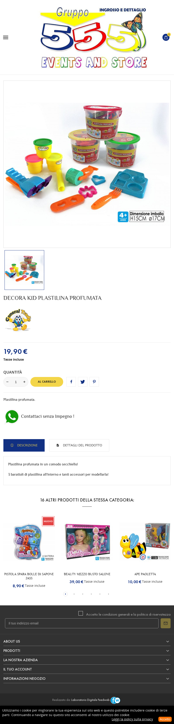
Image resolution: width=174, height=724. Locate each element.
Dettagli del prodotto (82, 445)
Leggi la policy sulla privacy (132, 719)
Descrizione (27, 445)
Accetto (165, 719)
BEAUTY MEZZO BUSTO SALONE (87, 574)
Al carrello (47, 382)
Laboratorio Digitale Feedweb (96, 700)
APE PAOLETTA (145, 574)
